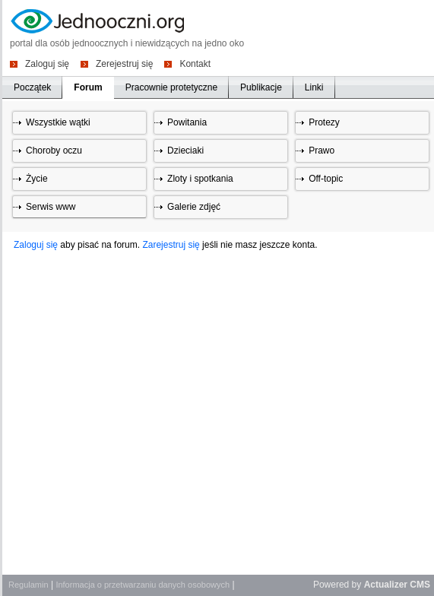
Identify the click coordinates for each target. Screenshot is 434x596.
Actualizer (385, 584)
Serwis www (50, 206)
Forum (88, 87)
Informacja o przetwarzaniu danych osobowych (142, 584)
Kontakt (195, 63)
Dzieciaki (185, 150)
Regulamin (28, 584)
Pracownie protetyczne (171, 87)
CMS (420, 584)
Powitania (187, 122)
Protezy (324, 122)
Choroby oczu (54, 150)
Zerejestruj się (124, 63)
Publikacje (261, 87)
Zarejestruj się (170, 244)
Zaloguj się (47, 63)
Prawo (321, 150)
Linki (314, 87)
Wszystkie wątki (58, 122)
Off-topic (326, 178)
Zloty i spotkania (200, 178)
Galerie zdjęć (193, 206)
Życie (37, 178)
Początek (32, 87)
